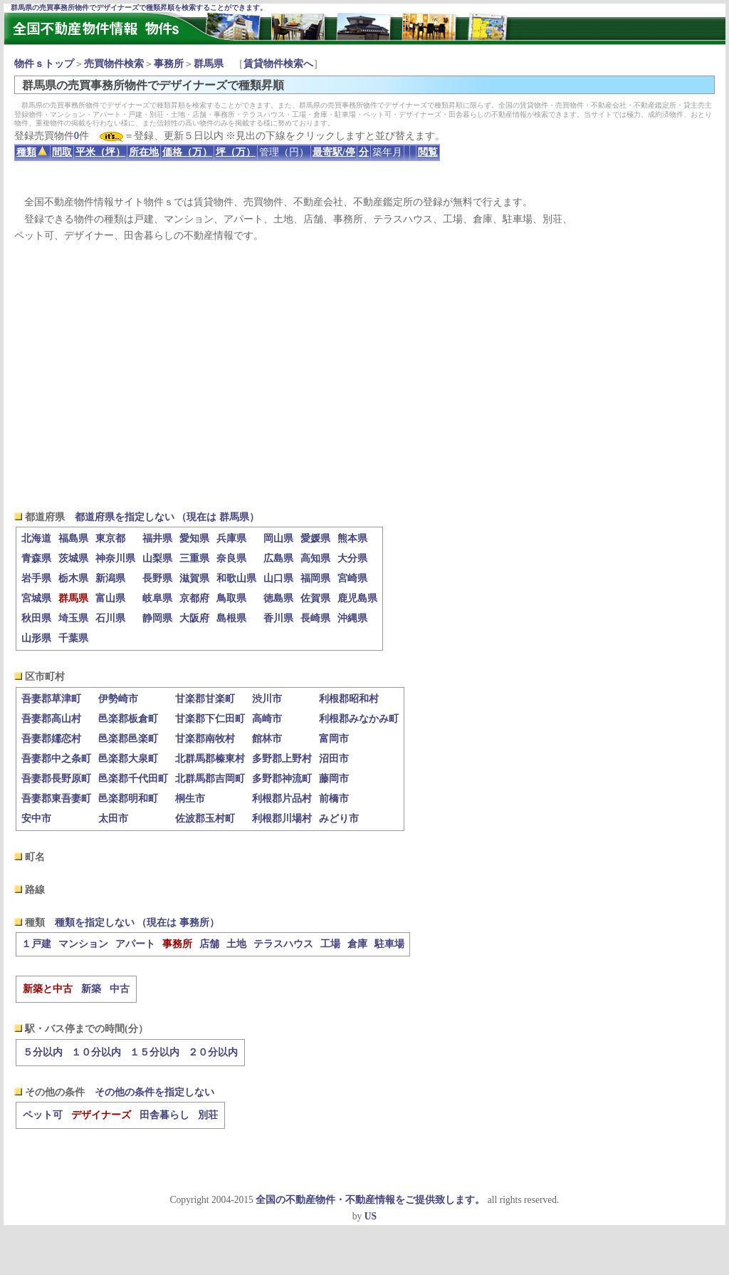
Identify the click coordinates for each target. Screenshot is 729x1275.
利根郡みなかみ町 (359, 718)
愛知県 (194, 538)
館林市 (267, 738)
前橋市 (334, 798)
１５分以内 (154, 1052)
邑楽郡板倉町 (128, 718)
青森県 (36, 558)
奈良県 (231, 558)
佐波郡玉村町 (205, 818)
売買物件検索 (114, 63)
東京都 (110, 538)
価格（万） (187, 152)
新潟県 (110, 578)
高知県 (315, 558)
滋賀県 (194, 578)
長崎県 (315, 618)
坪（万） (236, 152)
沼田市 (334, 758)
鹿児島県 (357, 598)
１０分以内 (96, 1052)
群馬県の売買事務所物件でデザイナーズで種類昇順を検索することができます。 (139, 7)
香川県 (278, 618)
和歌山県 (236, 578)
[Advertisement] (364, 376)
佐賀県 (315, 598)
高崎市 (267, 718)
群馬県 (209, 63)
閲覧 (428, 152)
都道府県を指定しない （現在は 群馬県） (167, 517)
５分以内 (43, 1052)
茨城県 (73, 558)
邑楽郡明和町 (128, 798)
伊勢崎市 (118, 698)
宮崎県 (352, 578)
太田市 (113, 818)
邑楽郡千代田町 (133, 778)
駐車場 (389, 944)
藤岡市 (334, 778)
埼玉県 (73, 618)
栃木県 (73, 578)
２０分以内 (213, 1052)
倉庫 (357, 944)
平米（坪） (100, 152)
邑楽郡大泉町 (128, 758)
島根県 (231, 618)
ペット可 (43, 1115)
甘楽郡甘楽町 (205, 698)
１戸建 (36, 944)
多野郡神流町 (282, 778)
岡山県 (278, 538)
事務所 (169, 63)
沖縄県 (352, 618)
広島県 (278, 558)
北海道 (36, 538)
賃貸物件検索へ (278, 63)
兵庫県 (231, 538)
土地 (236, 944)
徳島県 (278, 598)
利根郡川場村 (282, 818)
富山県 (110, 598)
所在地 (144, 152)
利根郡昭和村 (349, 698)
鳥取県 (231, 598)
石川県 (110, 618)
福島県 (73, 538)
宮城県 (36, 598)
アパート (135, 944)
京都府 (194, 598)
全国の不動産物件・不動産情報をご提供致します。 (370, 1199)
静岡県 (157, 618)
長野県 (157, 578)
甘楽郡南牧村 (205, 738)
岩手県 (36, 578)
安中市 (36, 818)
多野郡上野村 (282, 758)
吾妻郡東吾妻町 (56, 798)
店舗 (209, 944)
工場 (330, 944)
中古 (120, 989)
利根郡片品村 (282, 798)
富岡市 (334, 738)
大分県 (352, 558)
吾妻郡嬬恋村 (51, 738)
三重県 (194, 558)
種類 (31, 152)
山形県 (36, 638)
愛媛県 (315, 538)
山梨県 (157, 558)
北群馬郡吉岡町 (210, 778)
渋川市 (267, 698)
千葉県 (73, 638)
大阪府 (194, 618)
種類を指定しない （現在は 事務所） (137, 922)
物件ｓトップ (44, 63)
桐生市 (190, 798)
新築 (91, 989)
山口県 (278, 578)
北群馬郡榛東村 (210, 758)
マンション (83, 944)
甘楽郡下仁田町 (210, 718)
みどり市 (339, 818)
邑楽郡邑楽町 (128, 738)
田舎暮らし (164, 1115)
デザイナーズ (101, 1115)
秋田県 (36, 618)
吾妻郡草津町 (51, 698)
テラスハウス (283, 944)
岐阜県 (157, 598)
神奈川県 (115, 558)
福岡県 (315, 578)
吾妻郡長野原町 (56, 778)
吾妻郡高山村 (51, 718)
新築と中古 (48, 989)
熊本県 (352, 538)
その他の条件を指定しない (154, 1092)
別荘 (208, 1115)
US (370, 1216)
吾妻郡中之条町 (56, 758)
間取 (62, 152)
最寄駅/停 (334, 152)
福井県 (157, 538)
